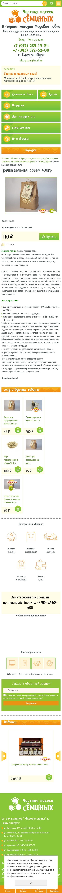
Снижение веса (22, 94)
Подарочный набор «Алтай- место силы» (29, 764)
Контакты (54, 891)
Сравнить (10, 244)
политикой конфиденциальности (29, 698)
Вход (21, 39)
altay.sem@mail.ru (31, 60)
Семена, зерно (44, 161)
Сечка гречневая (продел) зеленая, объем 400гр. (12, 499)
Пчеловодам (20, 139)
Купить (18, 430)
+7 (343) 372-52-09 (31, 51)
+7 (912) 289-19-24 (31, 46)
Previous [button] (4, 756)
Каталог (23, 891)
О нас (7, 891)
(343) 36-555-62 (27, 845)
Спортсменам (21, 127)
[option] (31, 756)
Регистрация (36, 39)
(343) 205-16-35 (33, 828)
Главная (5, 158)
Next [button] (58, 756)
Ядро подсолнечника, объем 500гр (11, 459)
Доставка (39, 891)
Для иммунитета (23, 116)
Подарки (18, 105)
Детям (53, 94)
